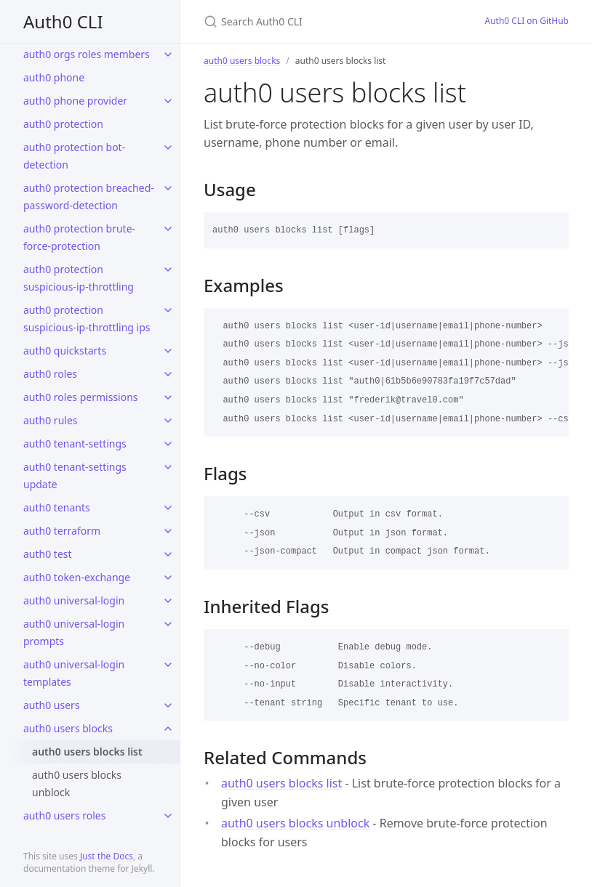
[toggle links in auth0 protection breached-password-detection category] (168, 188)
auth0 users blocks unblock (76, 783)
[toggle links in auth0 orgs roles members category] (168, 54)
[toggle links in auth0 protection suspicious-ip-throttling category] (168, 269)
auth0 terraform (61, 531)
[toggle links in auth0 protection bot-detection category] (168, 147)
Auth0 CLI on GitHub (526, 21)
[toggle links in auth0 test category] (168, 554)
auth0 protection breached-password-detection (88, 196)
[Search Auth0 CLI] (326, 21)
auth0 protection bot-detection (74, 155)
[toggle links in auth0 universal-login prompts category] (168, 624)
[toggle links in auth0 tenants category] (168, 507)
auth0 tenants (56, 507)
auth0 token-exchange (76, 577)
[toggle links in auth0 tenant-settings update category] (168, 467)
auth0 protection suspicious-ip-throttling (78, 277)
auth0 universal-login (73, 600)
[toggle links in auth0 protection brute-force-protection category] (168, 228)
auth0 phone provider (75, 101)
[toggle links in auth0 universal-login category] (168, 600)
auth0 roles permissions (80, 397)
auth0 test (47, 554)
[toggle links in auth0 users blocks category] (168, 728)
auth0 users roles (64, 815)
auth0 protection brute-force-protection (79, 237)
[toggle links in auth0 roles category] (168, 374)
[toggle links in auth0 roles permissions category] (168, 397)
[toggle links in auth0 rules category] (168, 420)
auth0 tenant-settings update (75, 475)
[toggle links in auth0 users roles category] (168, 815)
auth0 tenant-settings (75, 443)
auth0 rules (50, 420)
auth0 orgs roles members (86, 54)
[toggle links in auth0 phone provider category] (168, 101)
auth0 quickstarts (64, 350)
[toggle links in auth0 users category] (168, 705)
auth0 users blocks (68, 728)
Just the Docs (106, 856)
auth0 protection (63, 124)
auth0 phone (53, 77)
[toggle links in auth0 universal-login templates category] (168, 664)
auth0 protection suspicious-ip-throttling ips (87, 318)
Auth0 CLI (63, 21)
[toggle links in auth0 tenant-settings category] (168, 443)
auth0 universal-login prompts (73, 632)
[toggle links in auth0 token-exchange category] (168, 577)
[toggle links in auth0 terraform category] (168, 531)
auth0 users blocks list (87, 751)
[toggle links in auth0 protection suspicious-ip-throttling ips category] (168, 310)
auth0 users (51, 705)
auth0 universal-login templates (73, 673)
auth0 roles (50, 374)
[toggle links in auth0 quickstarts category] (168, 351)
